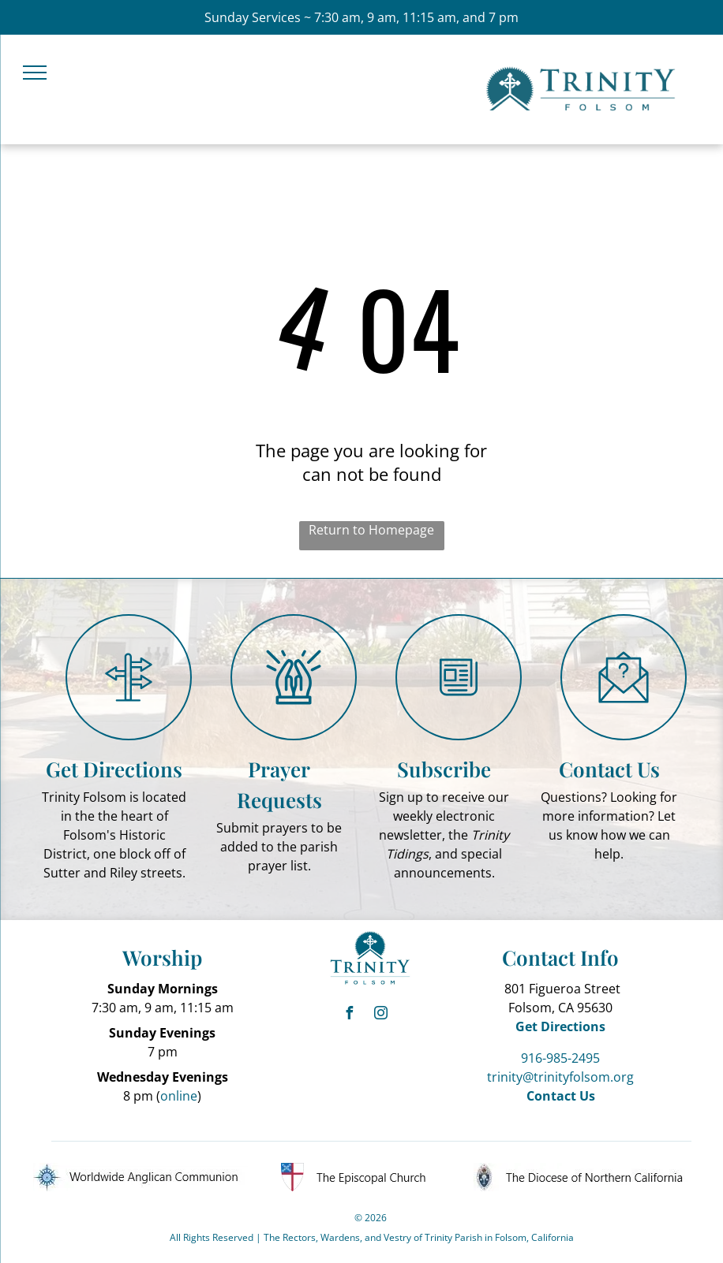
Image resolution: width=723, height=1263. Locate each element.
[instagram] (381, 1015)
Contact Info (560, 957)
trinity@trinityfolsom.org (560, 1077)
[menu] (34, 72)
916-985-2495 (560, 1058)
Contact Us (609, 769)
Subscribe (444, 769)
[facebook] (349, 1015)
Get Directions (114, 769)
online (178, 1096)
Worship (162, 957)
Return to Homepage (371, 529)
